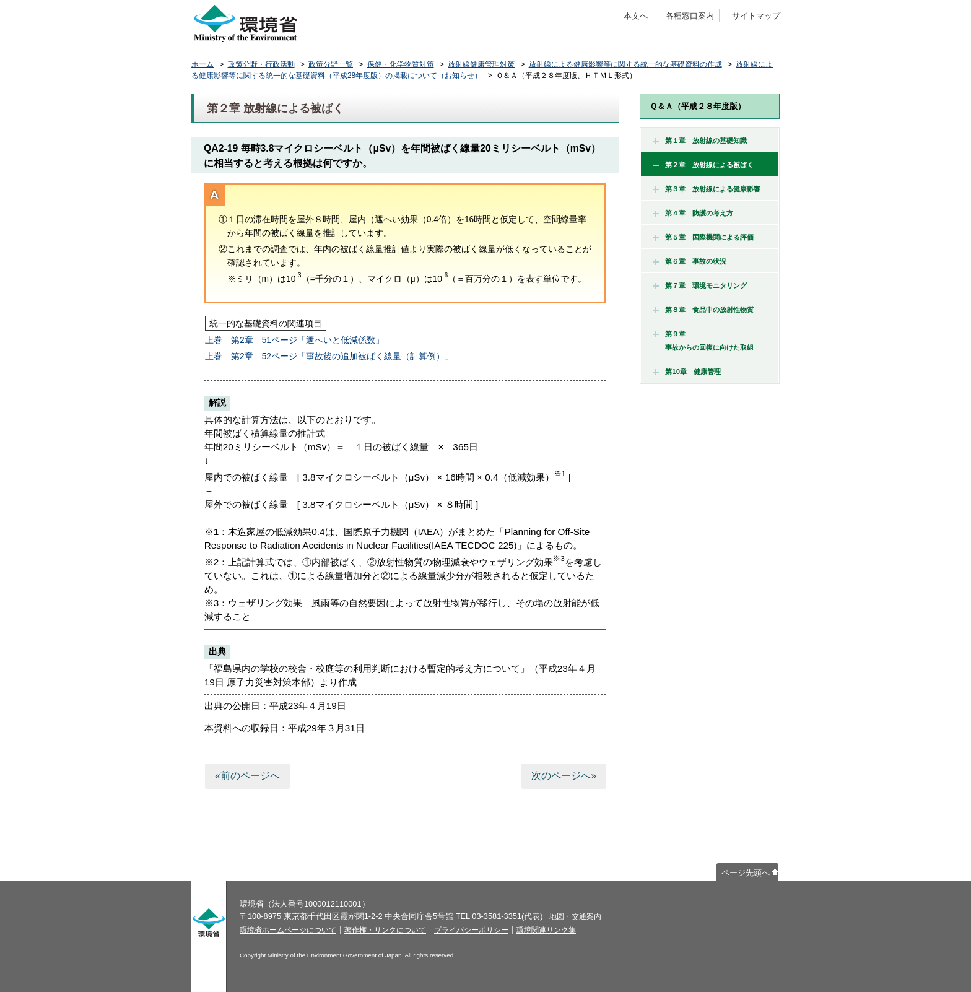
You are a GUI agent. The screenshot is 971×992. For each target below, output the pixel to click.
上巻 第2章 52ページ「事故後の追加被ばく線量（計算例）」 (329, 356)
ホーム (202, 64)
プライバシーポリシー (471, 930)
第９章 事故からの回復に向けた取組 (703, 340)
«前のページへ (247, 775)
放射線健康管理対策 (481, 64)
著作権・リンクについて (385, 930)
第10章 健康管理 (687, 371)
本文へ (636, 15)
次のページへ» (563, 775)
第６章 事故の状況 (689, 261)
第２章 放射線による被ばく (703, 164)
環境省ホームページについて (288, 930)
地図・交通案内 (575, 916)
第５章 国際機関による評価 (703, 237)
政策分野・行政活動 (261, 64)
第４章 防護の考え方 (693, 213)
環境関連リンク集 (546, 930)
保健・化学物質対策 (400, 64)
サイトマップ (756, 15)
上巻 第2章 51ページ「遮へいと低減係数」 (294, 340)
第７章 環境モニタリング (700, 285)
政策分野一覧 (330, 64)
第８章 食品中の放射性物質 (703, 309)
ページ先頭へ (745, 872)
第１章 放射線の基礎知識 (700, 140)
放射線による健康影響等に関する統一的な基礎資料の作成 (625, 64)
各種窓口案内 (690, 15)
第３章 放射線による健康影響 (706, 189)
